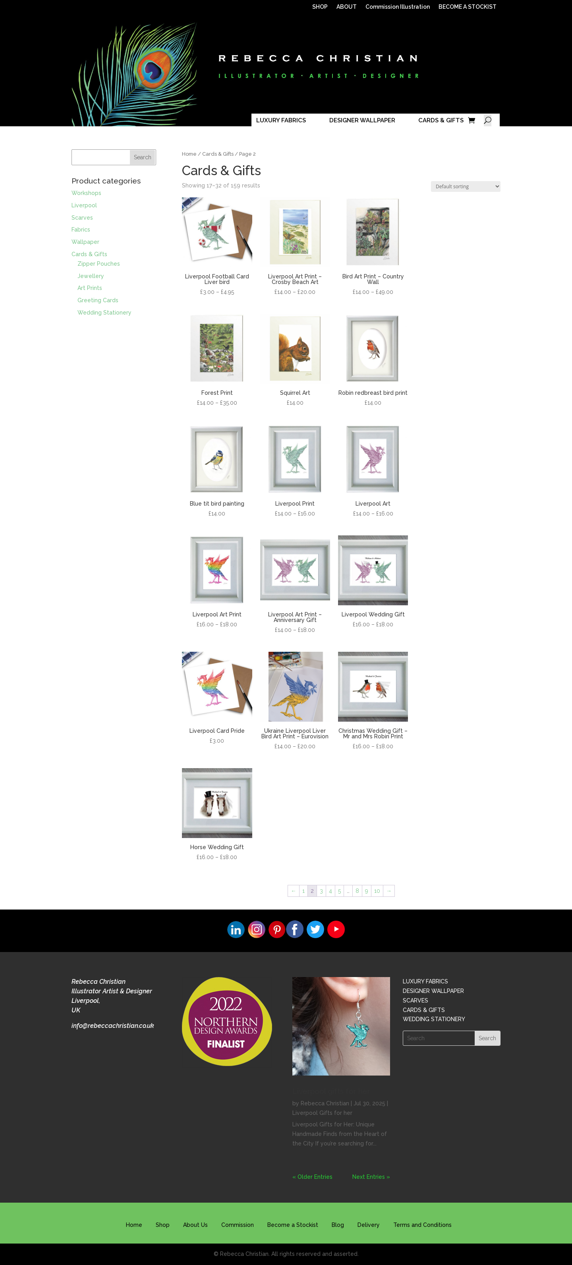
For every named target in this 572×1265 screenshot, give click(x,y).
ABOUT (346, 7)
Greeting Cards (97, 300)
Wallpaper (85, 242)
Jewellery (90, 276)
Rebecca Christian (325, 1103)
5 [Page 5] (339, 891)
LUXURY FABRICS (281, 120)
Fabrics (81, 229)
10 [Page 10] (377, 891)
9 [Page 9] (366, 891)
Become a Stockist (292, 1225)
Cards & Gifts (218, 154)
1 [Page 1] (303, 891)
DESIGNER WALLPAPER (362, 120)
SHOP (320, 7)
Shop (163, 1225)
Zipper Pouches (98, 264)
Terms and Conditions (422, 1225)
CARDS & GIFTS (441, 120)
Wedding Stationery (104, 312)
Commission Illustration (397, 7)
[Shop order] (465, 186)
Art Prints (89, 288)
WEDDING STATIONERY (434, 1019)
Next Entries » (371, 1177)
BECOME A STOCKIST (468, 7)
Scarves (82, 217)
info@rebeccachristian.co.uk (113, 1025)
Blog (338, 1225)
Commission (237, 1225)
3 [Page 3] (321, 891)
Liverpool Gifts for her (322, 1113)
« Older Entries (312, 1177)
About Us (195, 1225)
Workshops (86, 193)
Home (189, 154)
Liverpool (84, 205)
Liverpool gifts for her (331, 1091)
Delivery (369, 1225)
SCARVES (415, 1000)
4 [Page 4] (330, 891)
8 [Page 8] (357, 891)
